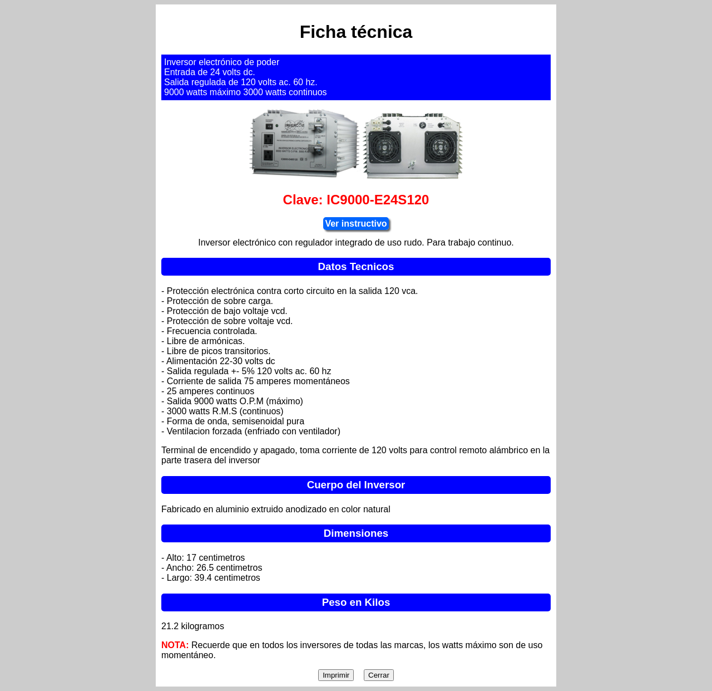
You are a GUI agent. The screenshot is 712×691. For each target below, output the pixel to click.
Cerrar (378, 675)
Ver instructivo (356, 223)
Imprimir (336, 675)
